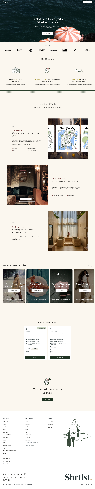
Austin (4, 453)
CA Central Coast (7, 456)
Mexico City (29, 442)
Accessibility (29, 484)
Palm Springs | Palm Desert (10, 450)
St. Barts (28, 427)
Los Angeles (6, 427)
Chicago (5, 440)
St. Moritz (28, 437)
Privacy (13, 484)
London (28, 424)
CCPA (25, 484)
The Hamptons (7, 434)
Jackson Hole (6, 458)
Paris (27, 421)
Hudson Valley (6, 464)
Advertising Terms (19, 484)
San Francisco (6, 461)
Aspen (4, 429)
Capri (27, 429)
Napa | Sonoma (7, 448)
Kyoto (27, 445)
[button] (87, 265)
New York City (6, 421)
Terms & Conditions (7, 484)
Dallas (4, 442)
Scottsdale (5, 437)
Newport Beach (7, 445)
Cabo (27, 432)
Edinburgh (28, 434)
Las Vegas (5, 432)
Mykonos (28, 440)
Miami (4, 424)
